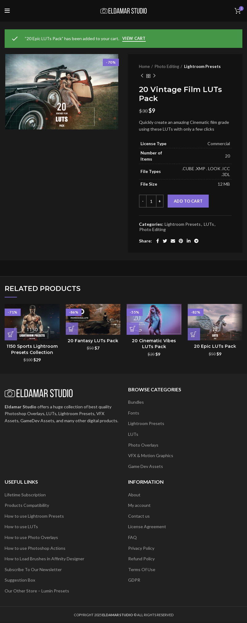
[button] (11, 334)
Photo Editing (167, 66)
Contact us (139, 516)
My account (139, 505)
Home (144, 66)
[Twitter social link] (165, 241)
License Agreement (147, 526)
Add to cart (188, 201)
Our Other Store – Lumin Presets (37, 590)
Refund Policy (141, 558)
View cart (134, 38)
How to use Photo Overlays (31, 537)
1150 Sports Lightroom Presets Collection (32, 349)
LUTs (209, 224)
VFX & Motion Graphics (150, 455)
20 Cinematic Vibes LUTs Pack (154, 344)
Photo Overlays (143, 445)
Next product (154, 76)
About (134, 494)
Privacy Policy (141, 548)
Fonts (133, 412)
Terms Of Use (141, 569)
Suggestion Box (20, 580)
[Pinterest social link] (181, 241)
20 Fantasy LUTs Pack (93, 340)
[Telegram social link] (196, 241)
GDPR (134, 580)
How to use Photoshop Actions (35, 548)
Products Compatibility (27, 505)
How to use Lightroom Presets (34, 516)
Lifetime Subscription (25, 494)
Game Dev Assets (145, 466)
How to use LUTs (21, 526)
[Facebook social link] (157, 241)
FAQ (132, 537)
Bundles (136, 402)
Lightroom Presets (202, 66)
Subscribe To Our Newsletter (33, 569)
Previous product (142, 76)
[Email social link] (173, 241)
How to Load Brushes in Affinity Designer (44, 558)
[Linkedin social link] (188, 241)
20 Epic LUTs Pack (215, 346)
